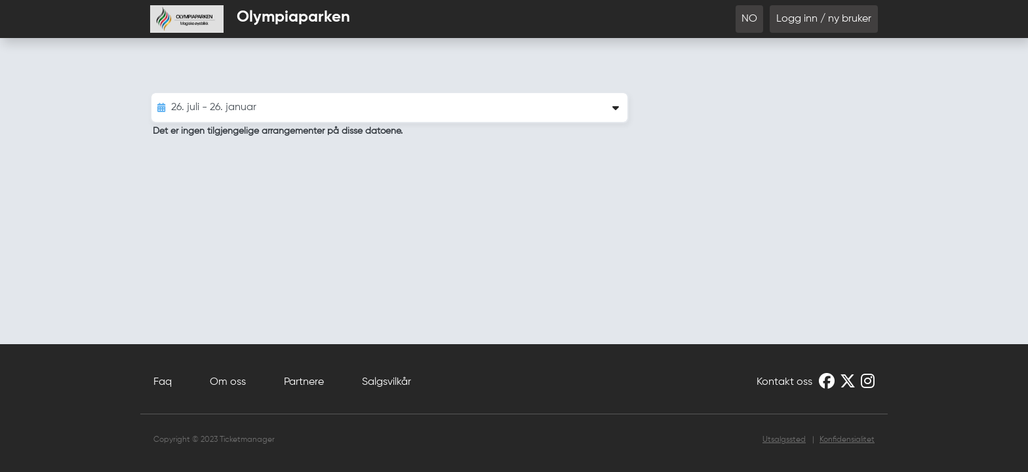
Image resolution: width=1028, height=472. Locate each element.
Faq (162, 382)
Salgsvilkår (386, 382)
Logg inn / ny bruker (823, 19)
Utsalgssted (784, 440)
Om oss (228, 382)
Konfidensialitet (847, 440)
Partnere (304, 382)
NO (749, 19)
